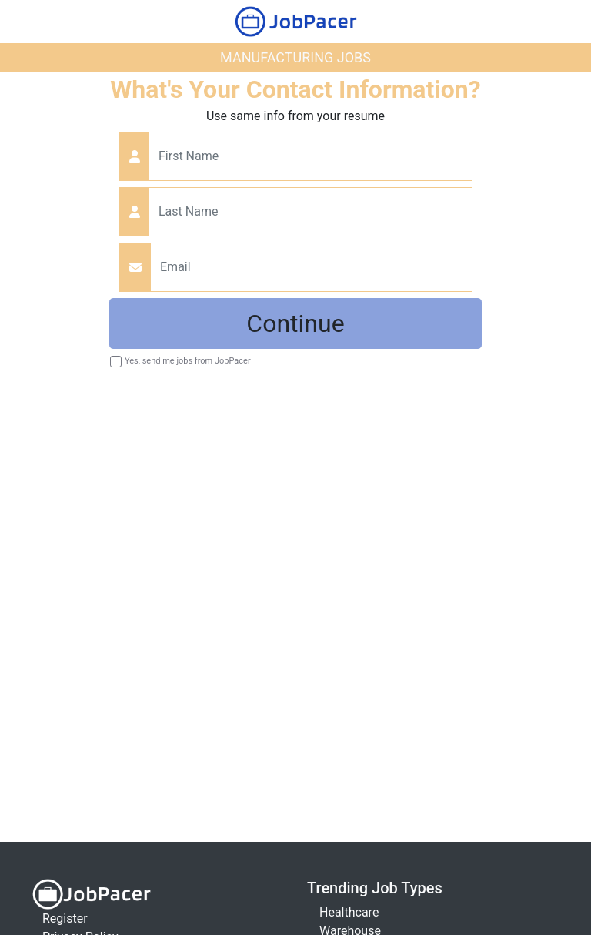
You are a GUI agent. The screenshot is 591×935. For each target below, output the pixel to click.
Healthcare (349, 912)
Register (65, 918)
